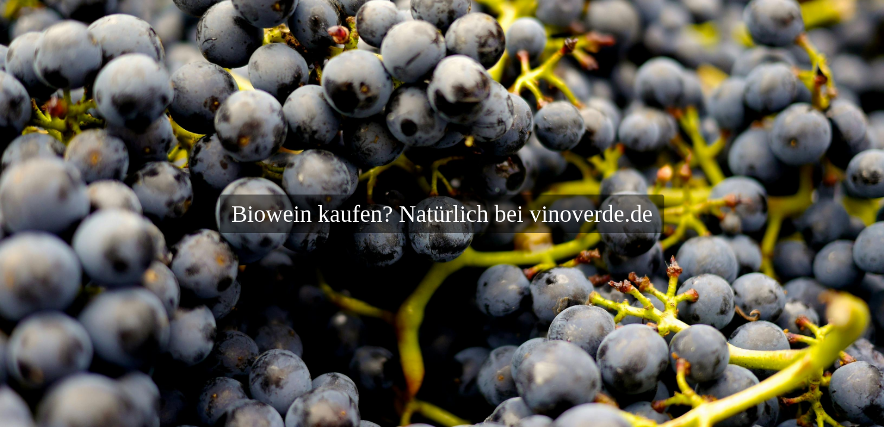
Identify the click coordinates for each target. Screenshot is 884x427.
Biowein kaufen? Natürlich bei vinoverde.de (442, 213)
